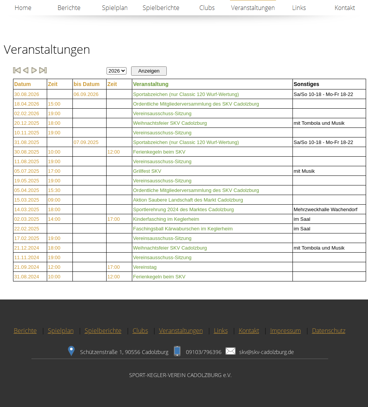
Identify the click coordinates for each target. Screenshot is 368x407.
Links (221, 330)
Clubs (140, 330)
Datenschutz (328, 330)
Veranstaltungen (181, 330)
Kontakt (249, 330)
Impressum (285, 330)
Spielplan (61, 330)
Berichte (25, 330)
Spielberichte (103, 330)
